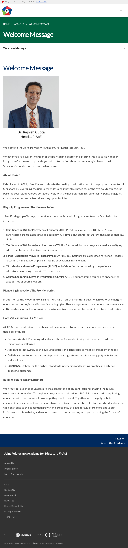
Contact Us (9, 490)
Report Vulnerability (13, 506)
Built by (52, 535)
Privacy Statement (12, 511)
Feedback (8, 495)
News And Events (13, 473)
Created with (20, 535)
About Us (9, 463)
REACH (8, 500)
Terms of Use (10, 516)
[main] (64, 225)
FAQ (6, 484)
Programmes (11, 468)
